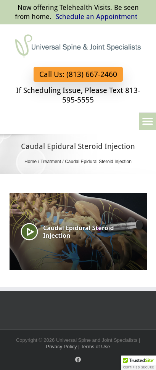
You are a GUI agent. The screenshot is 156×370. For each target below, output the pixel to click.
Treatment (50, 161)
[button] (147, 121)
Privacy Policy (61, 346)
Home (30, 161)
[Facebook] (78, 359)
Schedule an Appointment (96, 17)
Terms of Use (95, 346)
